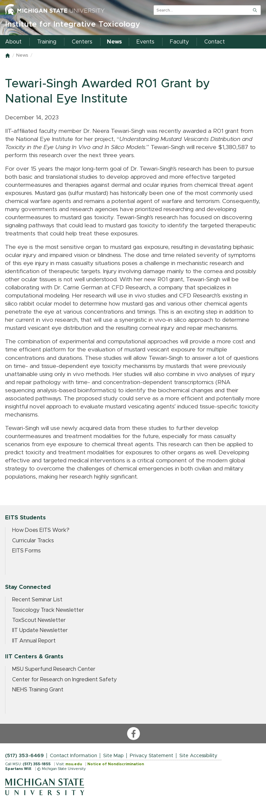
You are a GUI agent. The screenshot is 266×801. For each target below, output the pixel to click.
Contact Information (73, 755)
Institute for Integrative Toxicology (72, 24)
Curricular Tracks (33, 540)
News (22, 55)
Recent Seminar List (37, 599)
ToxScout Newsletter (39, 620)
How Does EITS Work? (40, 530)
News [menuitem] (114, 42)
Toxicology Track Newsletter (48, 610)
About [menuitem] (13, 42)
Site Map (113, 755)
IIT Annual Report (34, 640)
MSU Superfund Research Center (53, 669)
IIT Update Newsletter (40, 630)
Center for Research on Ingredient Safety (64, 679)
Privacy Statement (151, 755)
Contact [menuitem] (214, 42)
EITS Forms (26, 550)
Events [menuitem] (145, 42)
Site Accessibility (198, 755)
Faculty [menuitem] (179, 42)
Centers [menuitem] (82, 42)
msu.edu (73, 764)
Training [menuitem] (46, 42)
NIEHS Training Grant (37, 689)
